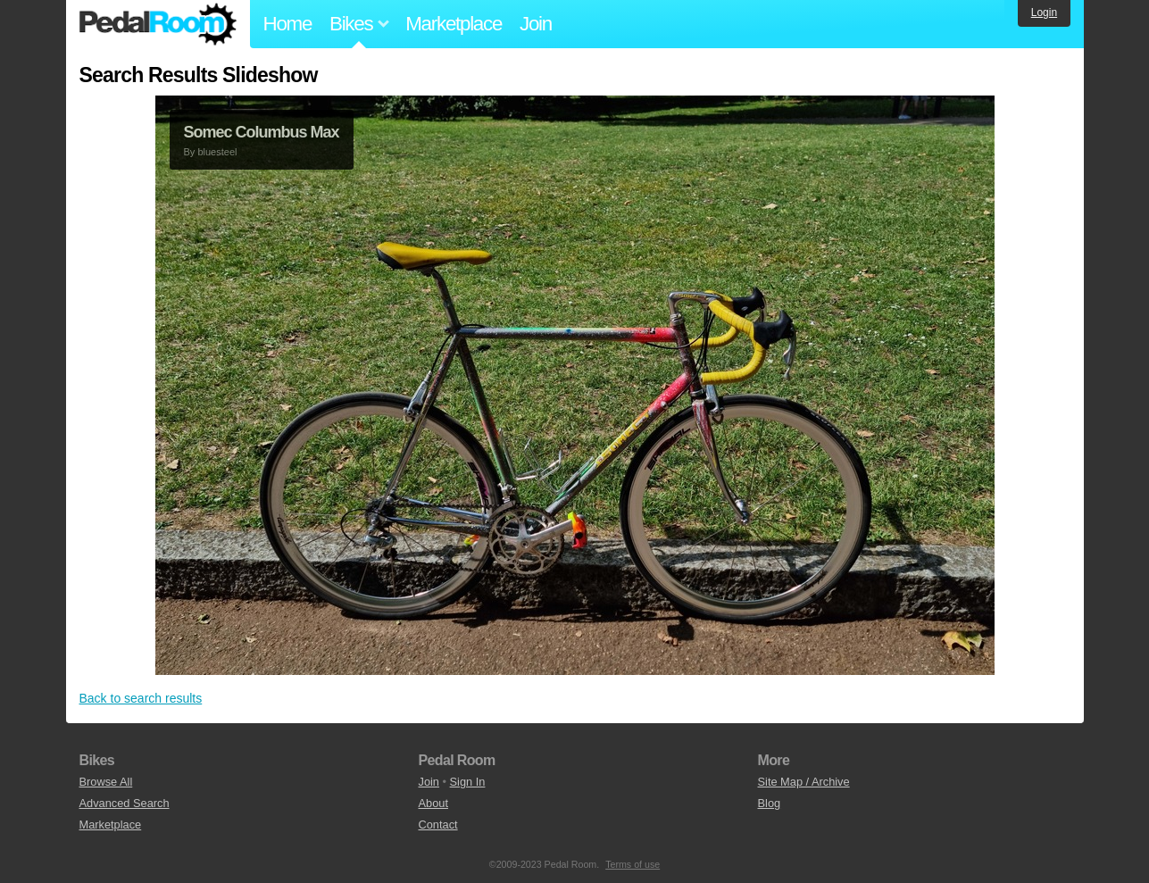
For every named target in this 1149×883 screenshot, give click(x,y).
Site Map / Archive (804, 781)
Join (536, 23)
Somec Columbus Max (261, 132)
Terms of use (632, 864)
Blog (769, 803)
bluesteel (217, 151)
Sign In (468, 781)
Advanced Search (124, 803)
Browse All (106, 781)
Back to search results (141, 698)
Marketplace (453, 23)
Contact (438, 824)
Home (287, 23)
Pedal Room (158, 24)
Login (1044, 12)
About (433, 803)
